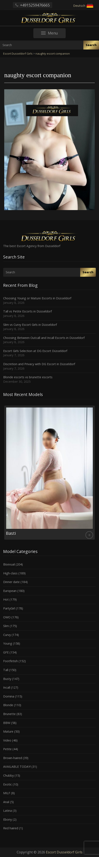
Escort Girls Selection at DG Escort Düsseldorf (35, 351)
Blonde (8, 705)
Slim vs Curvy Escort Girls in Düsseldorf (30, 325)
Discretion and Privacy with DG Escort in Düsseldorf (39, 364)
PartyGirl (9, 608)
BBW (6, 723)
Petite (7, 749)
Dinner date (11, 582)
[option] (49, 473)
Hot (6, 599)
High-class (10, 573)
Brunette (9, 714)
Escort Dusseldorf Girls (64, 852)
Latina (7, 811)
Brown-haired (12, 758)
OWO (7, 617)
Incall (6, 687)
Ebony (7, 819)
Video (7, 740)
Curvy (7, 635)
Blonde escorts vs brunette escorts (27, 377)
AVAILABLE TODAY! (17, 767)
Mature (8, 731)
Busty (7, 679)
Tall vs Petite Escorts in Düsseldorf (27, 311)
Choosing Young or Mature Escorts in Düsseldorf (37, 298)
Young (7, 643)
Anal (6, 802)
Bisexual (9, 564)
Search (91, 45)
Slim (6, 626)
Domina (8, 696)
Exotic (7, 784)
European (9, 591)
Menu (53, 34)
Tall (5, 670)
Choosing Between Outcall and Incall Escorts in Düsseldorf (44, 338)
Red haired (10, 828)
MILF (6, 793)
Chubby (8, 775)
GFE (6, 652)
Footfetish (10, 661)
